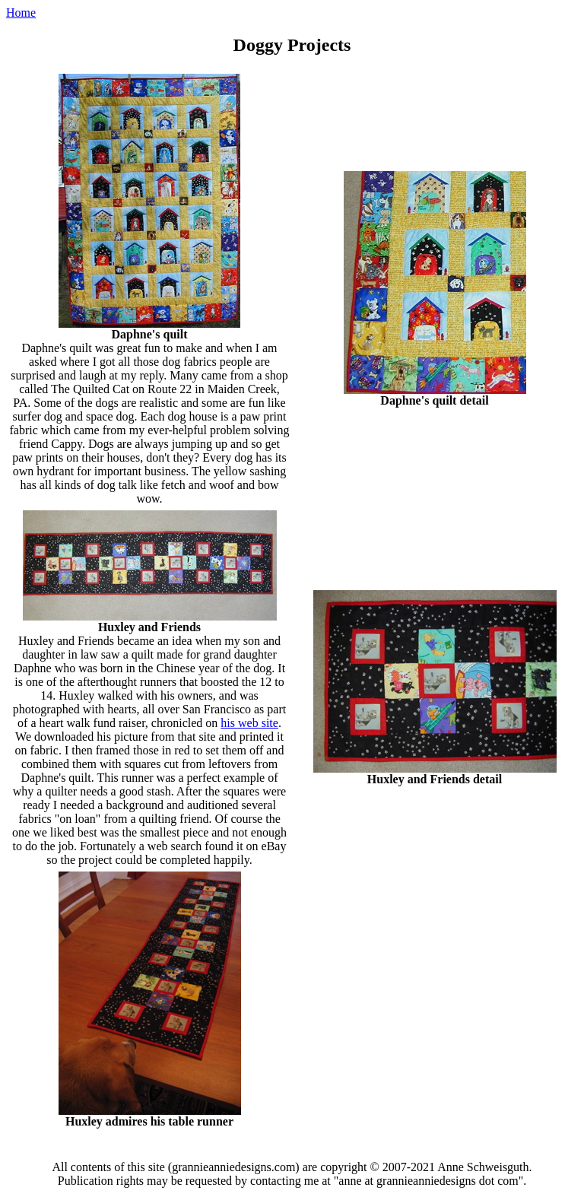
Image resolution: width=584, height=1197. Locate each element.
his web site (249, 722)
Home (21, 12)
